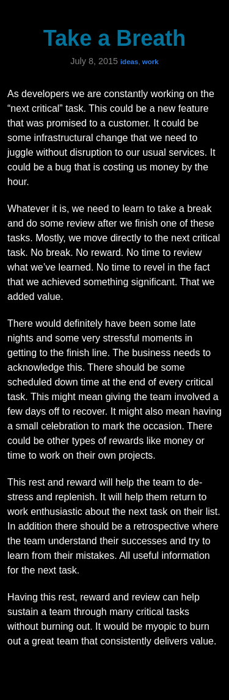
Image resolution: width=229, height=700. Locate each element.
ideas (129, 61)
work (150, 61)
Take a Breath (114, 38)
